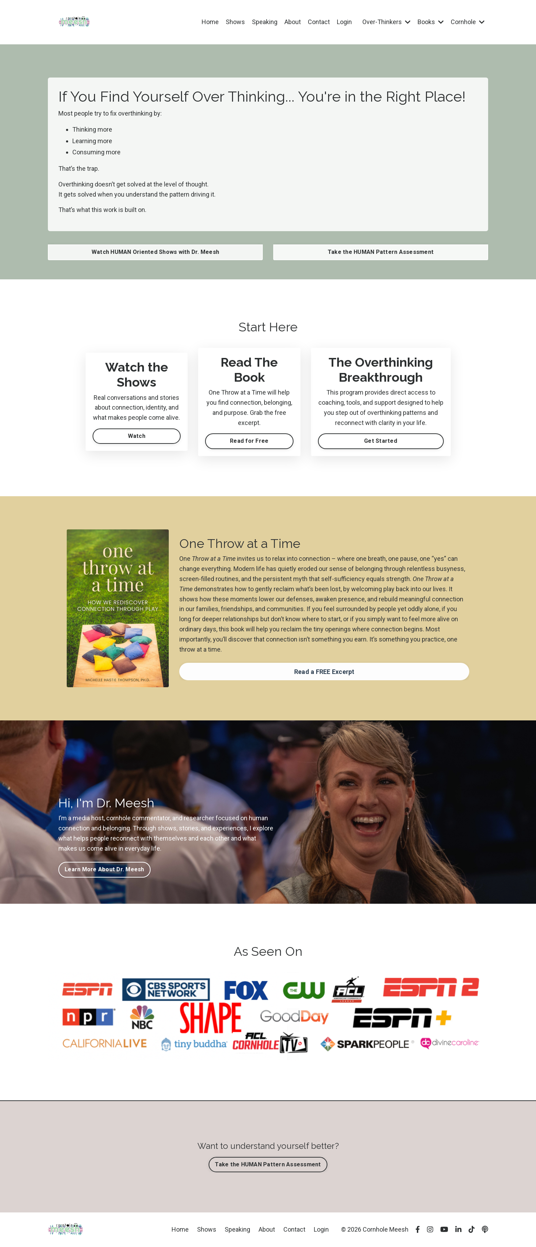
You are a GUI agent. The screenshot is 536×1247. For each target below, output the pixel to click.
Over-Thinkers (386, 21)
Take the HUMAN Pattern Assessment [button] (381, 252)
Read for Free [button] (249, 441)
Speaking (264, 21)
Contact (319, 21)
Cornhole (468, 21)
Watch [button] (136, 436)
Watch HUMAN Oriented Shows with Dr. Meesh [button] (155, 252)
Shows (235, 21)
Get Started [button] (380, 441)
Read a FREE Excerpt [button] (324, 671)
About (292, 21)
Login (344, 21)
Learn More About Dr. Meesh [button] (104, 869)
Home (210, 21)
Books (431, 21)
